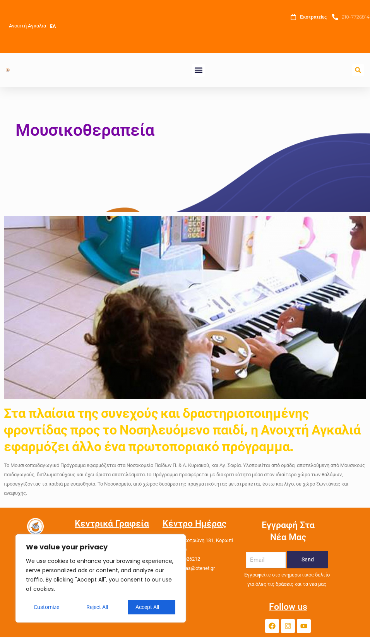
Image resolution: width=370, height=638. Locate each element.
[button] (198, 70)
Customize (46, 607)
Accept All (147, 607)
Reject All (97, 607)
